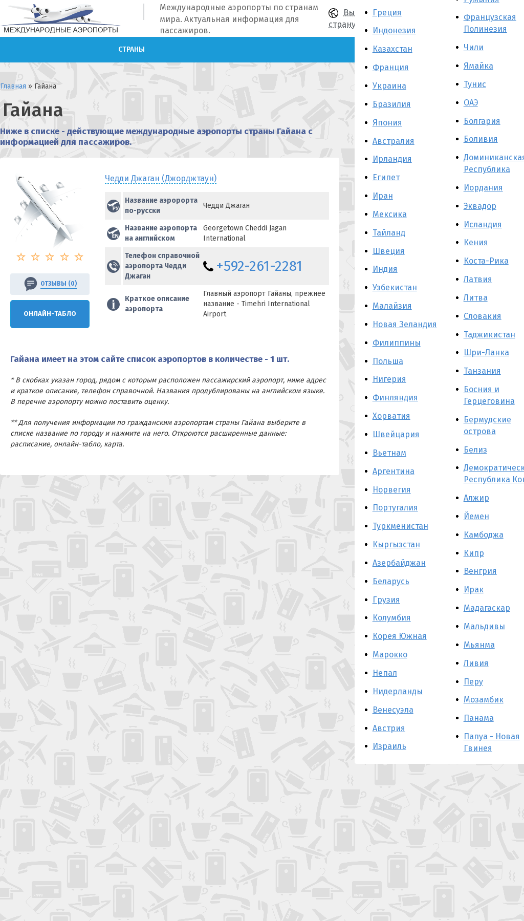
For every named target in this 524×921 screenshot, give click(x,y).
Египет (386, 177)
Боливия (481, 139)
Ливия (476, 663)
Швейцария (396, 434)
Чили (474, 47)
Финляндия (395, 397)
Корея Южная (400, 636)
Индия (385, 269)
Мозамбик (484, 699)
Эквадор (480, 206)
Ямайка (478, 66)
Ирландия (392, 159)
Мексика (390, 214)
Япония (387, 122)
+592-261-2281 (259, 266)
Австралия (393, 141)
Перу (473, 682)
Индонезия (394, 30)
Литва (476, 298)
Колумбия (392, 618)
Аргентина (393, 471)
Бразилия (392, 104)
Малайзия (392, 306)
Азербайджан (399, 563)
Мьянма (479, 645)
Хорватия (391, 416)
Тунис (475, 84)
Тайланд (389, 233)
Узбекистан (395, 287)
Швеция (389, 251)
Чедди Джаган (160, 178)
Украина (389, 86)
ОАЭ (471, 103)
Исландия (483, 224)
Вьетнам (389, 453)
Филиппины (397, 343)
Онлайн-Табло (50, 313)
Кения (476, 242)
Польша (388, 361)
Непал (385, 673)
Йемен (476, 516)
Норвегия (392, 490)
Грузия (386, 600)
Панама (479, 718)
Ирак (474, 589)
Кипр (474, 553)
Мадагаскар (487, 608)
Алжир (476, 498)
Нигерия (389, 379)
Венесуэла (393, 710)
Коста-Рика (486, 261)
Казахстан (392, 49)
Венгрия (480, 571)
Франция (391, 67)
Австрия (389, 728)
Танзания (482, 371)
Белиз (475, 450)
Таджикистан (489, 334)
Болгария (482, 121)
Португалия (395, 507)
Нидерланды (398, 691)
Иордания (483, 187)
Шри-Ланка (486, 352)
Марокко (390, 654)
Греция (387, 12)
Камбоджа (484, 535)
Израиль (389, 746)
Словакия (482, 316)
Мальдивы (484, 626)
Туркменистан (400, 526)
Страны (131, 49)
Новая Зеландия (405, 324)
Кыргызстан (396, 544)
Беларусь (391, 581)
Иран (383, 196)
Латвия (478, 279)
